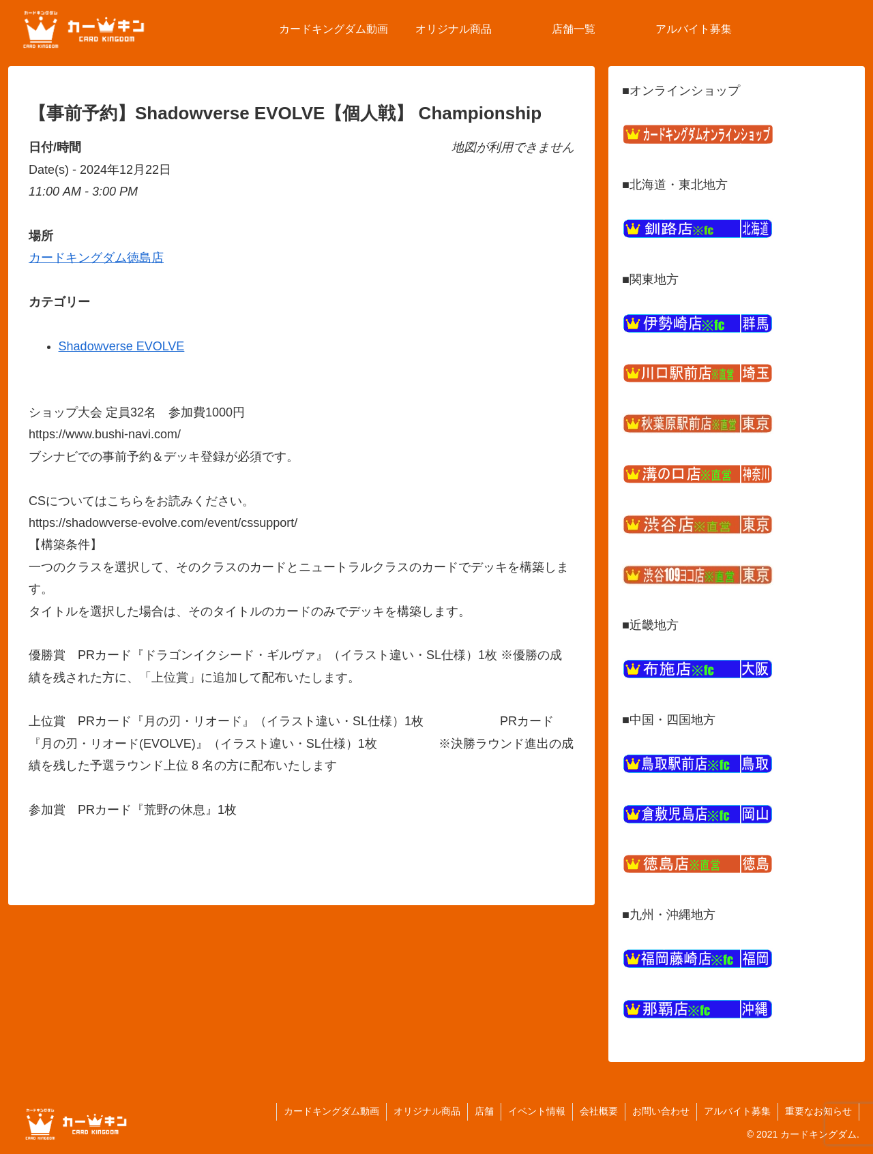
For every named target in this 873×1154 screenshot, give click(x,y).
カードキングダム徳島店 (96, 257)
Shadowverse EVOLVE (122, 346)
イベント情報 (536, 1111)
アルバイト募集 (737, 1111)
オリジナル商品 (427, 1111)
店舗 (484, 1111)
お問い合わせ (661, 1111)
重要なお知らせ (818, 1111)
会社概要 (599, 1111)
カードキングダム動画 (331, 1111)
